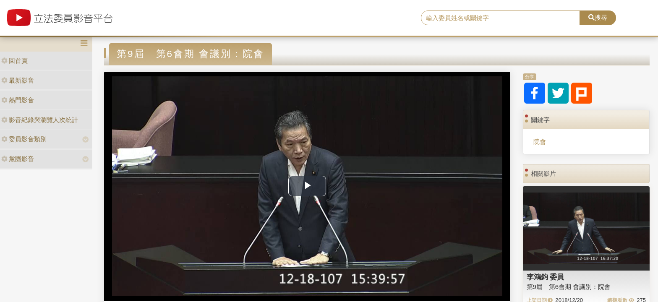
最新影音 (17, 80)
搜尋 (597, 17)
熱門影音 (17, 100)
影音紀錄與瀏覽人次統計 (39, 119)
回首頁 (14, 60)
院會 (539, 141)
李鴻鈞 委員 (545, 277)
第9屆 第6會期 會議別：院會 (569, 286)
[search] (500, 18)
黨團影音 (17, 158)
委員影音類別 (24, 139)
